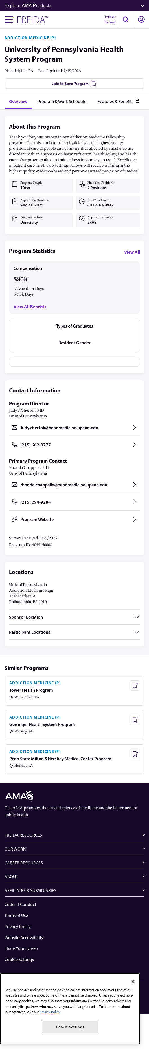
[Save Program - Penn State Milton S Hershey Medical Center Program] (135, 754)
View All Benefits (30, 306)
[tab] (18, 101)
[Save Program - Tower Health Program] (135, 685)
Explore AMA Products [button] (74, 5)
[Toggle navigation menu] (9, 19)
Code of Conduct (20, 904)
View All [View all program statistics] (132, 252)
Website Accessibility (24, 937)
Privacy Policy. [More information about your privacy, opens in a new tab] (50, 1012)
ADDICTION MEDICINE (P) (30, 37)
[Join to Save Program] (74, 83)
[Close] (133, 981)
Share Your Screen (21, 948)
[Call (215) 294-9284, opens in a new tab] (74, 502)
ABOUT (11, 876)
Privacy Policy (18, 926)
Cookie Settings (19, 959)
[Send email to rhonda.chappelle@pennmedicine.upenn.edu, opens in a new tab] (74, 484)
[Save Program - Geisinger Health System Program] (135, 720)
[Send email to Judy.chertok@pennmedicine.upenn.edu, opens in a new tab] (74, 427)
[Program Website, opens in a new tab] (74, 519)
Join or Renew (110, 20)
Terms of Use (16, 915)
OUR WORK (15, 849)
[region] (70, 1008)
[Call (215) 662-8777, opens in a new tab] (74, 445)
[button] (125, 19)
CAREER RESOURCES (24, 863)
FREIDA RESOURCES (23, 835)
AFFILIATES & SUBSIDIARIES (30, 890)
